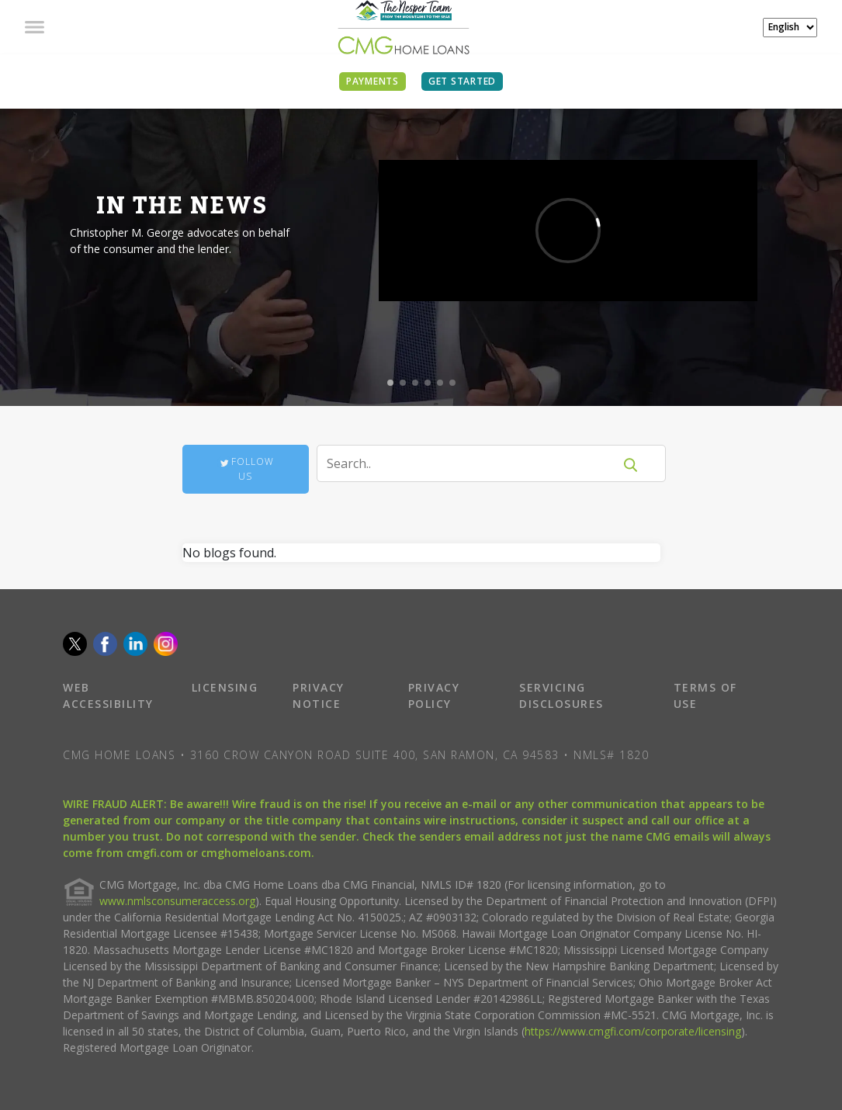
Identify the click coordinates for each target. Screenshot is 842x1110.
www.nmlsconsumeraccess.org (177, 900)
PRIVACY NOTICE (319, 695)
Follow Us (245, 469)
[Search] (474, 463)
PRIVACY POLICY (434, 695)
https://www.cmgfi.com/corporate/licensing (633, 1031)
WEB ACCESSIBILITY (108, 695)
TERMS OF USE (705, 695)
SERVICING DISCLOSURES (561, 695)
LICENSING (225, 687)
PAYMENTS (372, 81)
